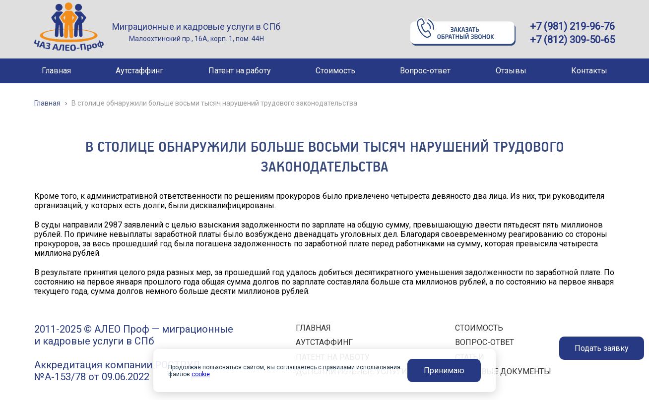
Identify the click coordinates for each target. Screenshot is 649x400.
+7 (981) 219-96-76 (572, 26)
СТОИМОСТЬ (479, 328)
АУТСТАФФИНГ (324, 342)
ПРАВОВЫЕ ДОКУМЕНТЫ (503, 371)
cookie (201, 374)
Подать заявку (602, 348)
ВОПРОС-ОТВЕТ (484, 342)
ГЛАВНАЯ (313, 328)
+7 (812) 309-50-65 (572, 40)
